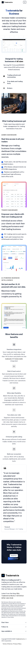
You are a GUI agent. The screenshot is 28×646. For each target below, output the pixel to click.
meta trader (18, 358)
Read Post (14, 555)
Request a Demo (13, 558)
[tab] (14, 76)
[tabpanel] (14, 103)
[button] (26, 622)
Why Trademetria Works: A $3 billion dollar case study (12, 596)
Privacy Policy (17, 644)
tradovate (9, 358)
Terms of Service (8, 644)
